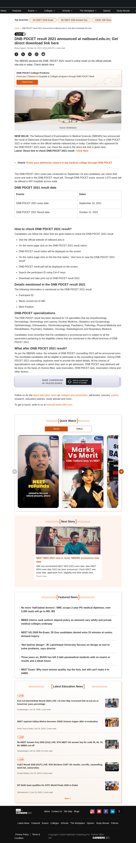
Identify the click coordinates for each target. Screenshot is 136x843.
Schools (67, 10)
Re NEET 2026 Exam (43, 20)
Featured (16, 10)
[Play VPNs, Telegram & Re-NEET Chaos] (38, 471)
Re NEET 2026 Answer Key (74, 20)
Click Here (82, 150)
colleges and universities (74, 395)
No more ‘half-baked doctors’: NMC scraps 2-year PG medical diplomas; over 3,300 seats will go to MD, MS (66, 609)
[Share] (16, 54)
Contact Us (56, 811)
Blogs (76, 811)
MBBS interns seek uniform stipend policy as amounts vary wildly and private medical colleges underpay (66, 622)
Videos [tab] (79, 429)
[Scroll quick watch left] (15, 472)
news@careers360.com (59, 404)
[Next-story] (68, 543)
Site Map (68, 811)
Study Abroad (123, 10)
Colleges (49, 10)
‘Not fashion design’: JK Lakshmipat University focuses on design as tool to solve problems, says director (65, 647)
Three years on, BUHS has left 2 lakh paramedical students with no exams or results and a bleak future (65, 659)
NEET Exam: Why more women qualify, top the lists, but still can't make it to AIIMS (65, 671)
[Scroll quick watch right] (121, 472)
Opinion (106, 10)
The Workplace (88, 10)
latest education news (45, 395)
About (47, 811)
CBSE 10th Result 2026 (106, 20)
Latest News (23, 823)
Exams (32, 10)
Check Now (27, 82)
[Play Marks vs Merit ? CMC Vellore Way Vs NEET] (82, 471)
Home (17, 28)
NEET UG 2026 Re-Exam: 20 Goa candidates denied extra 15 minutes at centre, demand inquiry (67, 634)
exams (114, 395)
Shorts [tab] (56, 429)
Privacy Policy (22, 834)
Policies (114, 823)
